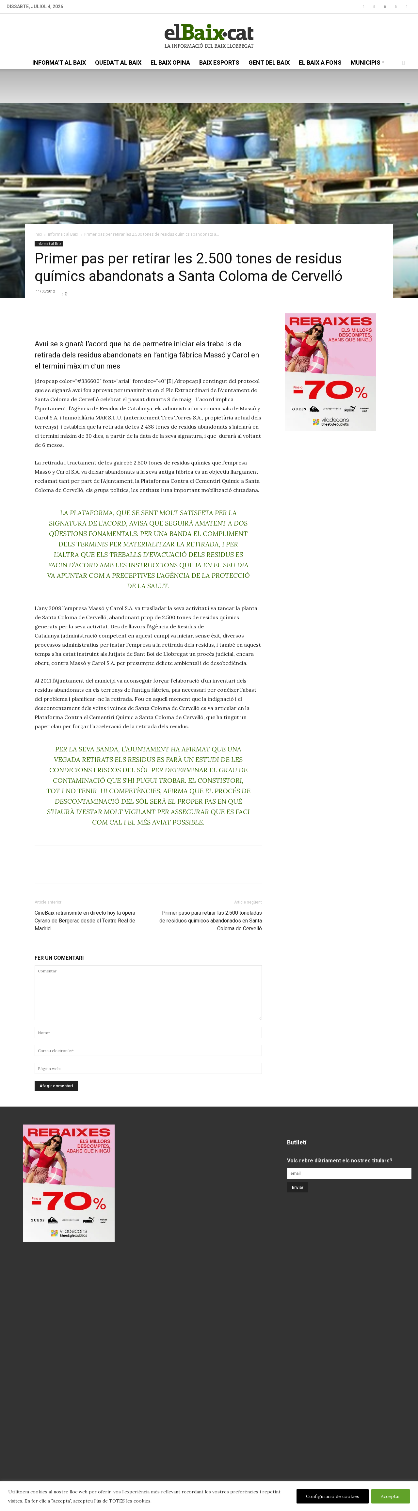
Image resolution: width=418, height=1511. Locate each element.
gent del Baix (269, 62)
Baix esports (219, 62)
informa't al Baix (63, 234)
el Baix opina (170, 62)
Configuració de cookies (332, 1496)
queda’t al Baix (118, 62)
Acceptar (390, 1496)
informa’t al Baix (59, 62)
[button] (403, 63)
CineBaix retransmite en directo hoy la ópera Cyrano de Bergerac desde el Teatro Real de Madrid (85, 921)
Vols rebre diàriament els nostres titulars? (340, 1160)
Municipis (367, 62)
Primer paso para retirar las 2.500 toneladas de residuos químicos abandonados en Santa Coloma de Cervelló (210, 921)
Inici (38, 234)
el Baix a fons (320, 62)
